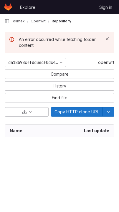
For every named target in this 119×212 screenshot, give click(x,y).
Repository (61, 21)
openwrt (106, 62)
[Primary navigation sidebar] (7, 21)
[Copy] (77, 112)
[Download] (27, 112)
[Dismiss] (107, 38)
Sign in (105, 7)
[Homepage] (8, 7)
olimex (19, 21)
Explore (27, 7)
